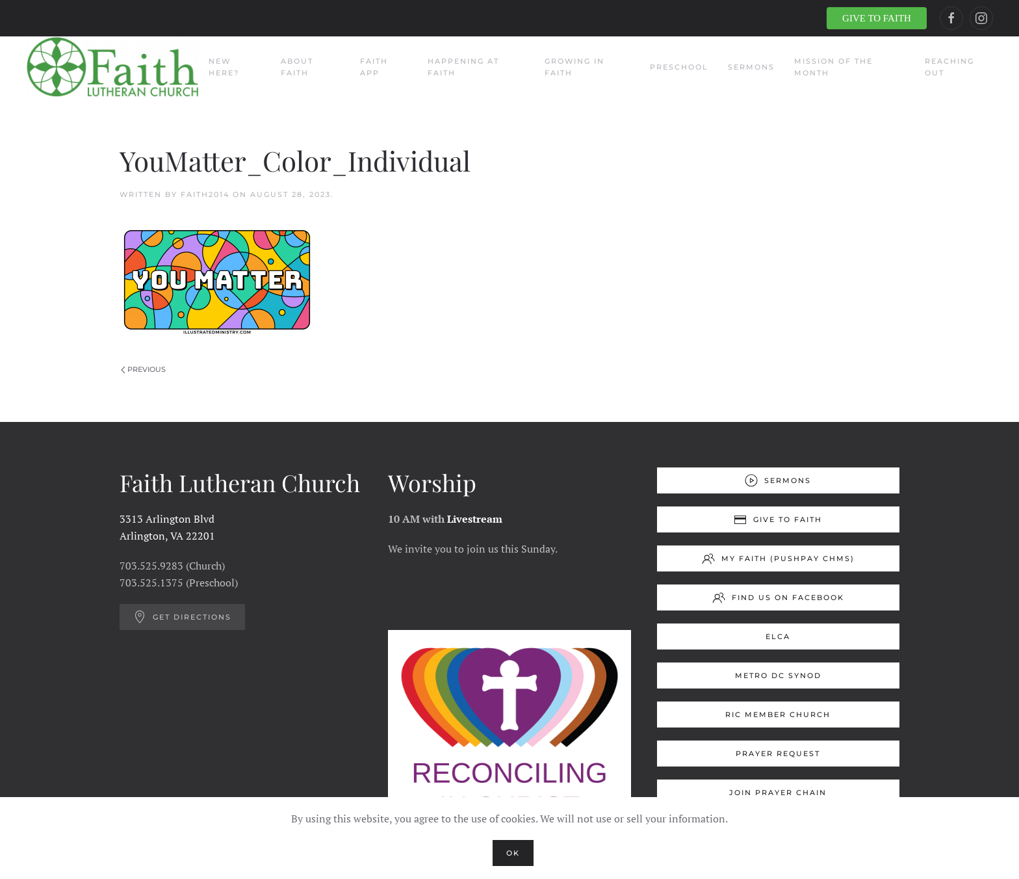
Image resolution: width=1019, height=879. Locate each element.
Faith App (374, 67)
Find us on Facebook (778, 597)
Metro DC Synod (778, 675)
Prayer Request (778, 753)
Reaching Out (949, 67)
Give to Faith (778, 519)
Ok (513, 853)
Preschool (679, 67)
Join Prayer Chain (778, 792)
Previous (143, 369)
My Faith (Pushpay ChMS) (778, 558)
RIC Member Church (778, 714)
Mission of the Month (833, 67)
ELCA (778, 636)
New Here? (224, 67)
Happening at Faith (463, 67)
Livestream (474, 519)
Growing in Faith (574, 67)
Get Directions (182, 616)
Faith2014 (205, 194)
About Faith (297, 67)
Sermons (751, 67)
